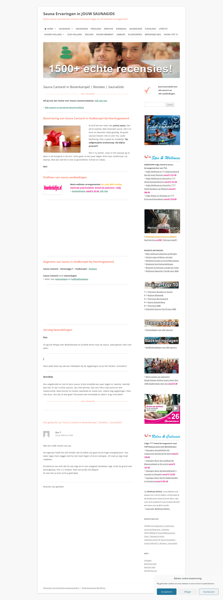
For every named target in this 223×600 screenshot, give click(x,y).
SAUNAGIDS (66, 28)
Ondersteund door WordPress (93, 588)
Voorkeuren (209, 591)
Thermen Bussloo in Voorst (160, 292)
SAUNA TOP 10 (171, 34)
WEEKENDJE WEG (153, 34)
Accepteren (166, 591)
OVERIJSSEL (121, 28)
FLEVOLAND (150, 28)
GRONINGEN (82, 28)
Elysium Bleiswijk (155, 295)
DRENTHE (108, 28)
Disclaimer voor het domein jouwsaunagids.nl (61, 588)
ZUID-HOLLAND (74, 34)
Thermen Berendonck (158, 299)
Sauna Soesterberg (156, 302)
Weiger (187, 591)
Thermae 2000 (154, 305)
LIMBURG (120, 34)
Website (93, 269)
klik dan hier (101, 100)
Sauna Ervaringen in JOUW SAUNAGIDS (79, 13)
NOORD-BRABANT (104, 34)
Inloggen (148, 560)
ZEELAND (89, 34)
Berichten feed (150, 564)
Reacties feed (149, 567)
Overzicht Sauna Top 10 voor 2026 (161, 309)
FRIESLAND (96, 28)
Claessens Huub (151, 539)
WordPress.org (150, 570)
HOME (51, 28)
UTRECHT (163, 28)
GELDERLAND (135, 28)
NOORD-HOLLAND (54, 34)
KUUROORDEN (135, 34)
